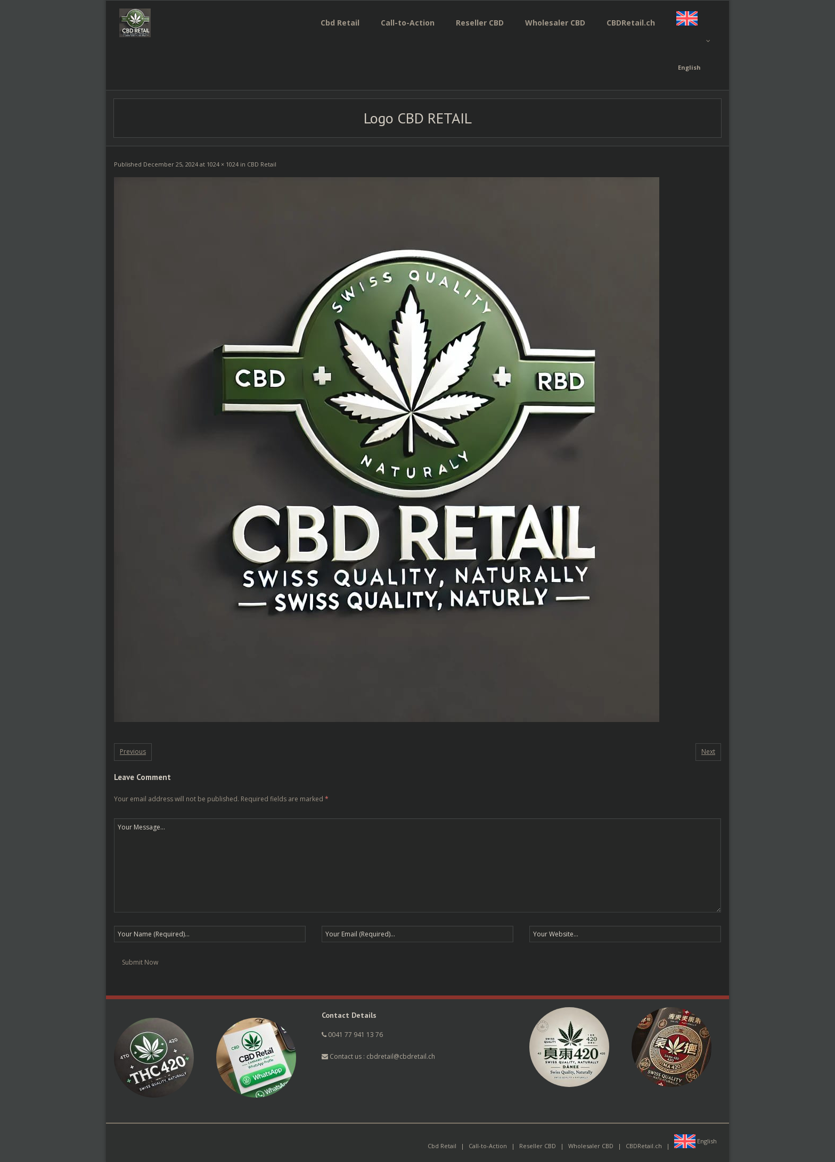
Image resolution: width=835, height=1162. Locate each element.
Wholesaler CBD (590, 1146)
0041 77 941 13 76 (355, 1034)
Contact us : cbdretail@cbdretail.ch (378, 1056)
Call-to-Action (488, 1146)
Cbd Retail (442, 1146)
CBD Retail (261, 164)
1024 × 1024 (223, 164)
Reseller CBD (537, 1146)
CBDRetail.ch (644, 1146)
